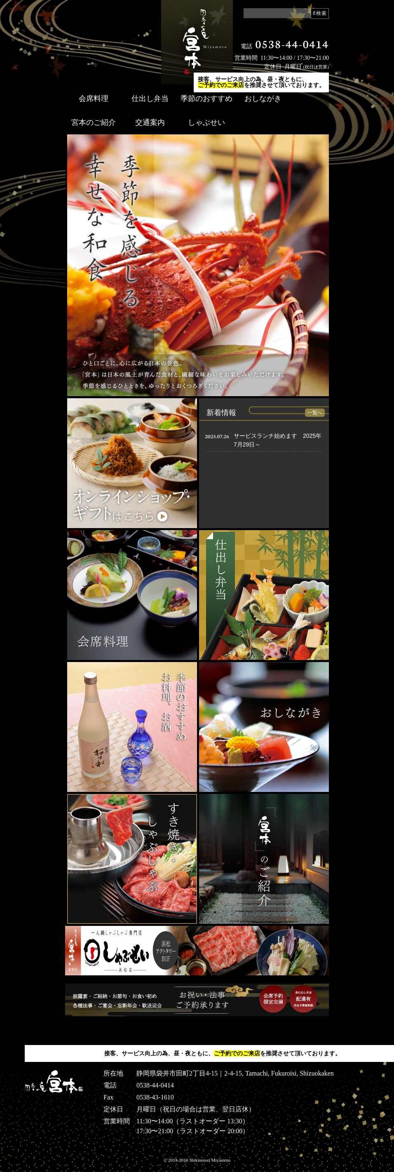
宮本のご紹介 (93, 122)
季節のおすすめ (206, 98)
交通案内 (150, 122)
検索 (321, 13)
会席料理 (93, 98)
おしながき (262, 98)
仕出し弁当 (150, 98)
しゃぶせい (206, 122)
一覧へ (314, 413)
